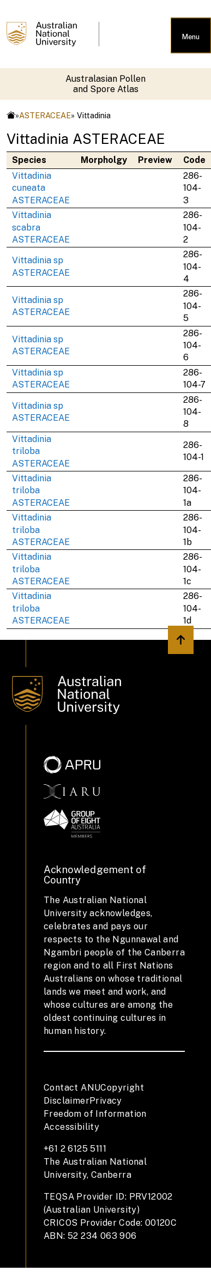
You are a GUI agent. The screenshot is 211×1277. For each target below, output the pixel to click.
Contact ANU (72, 1087)
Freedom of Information (95, 1114)
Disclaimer (66, 1101)
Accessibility (71, 1127)
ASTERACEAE (45, 115)
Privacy (105, 1101)
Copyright (122, 1087)
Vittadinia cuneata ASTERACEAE (41, 188)
